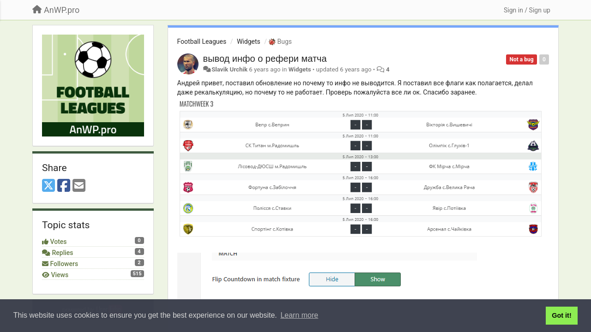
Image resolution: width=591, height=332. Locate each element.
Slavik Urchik (229, 69)
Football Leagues (202, 41)
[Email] (78, 186)
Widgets (248, 41)
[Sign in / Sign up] (527, 10)
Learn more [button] (299, 315)
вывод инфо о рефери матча (265, 58)
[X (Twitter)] (48, 186)
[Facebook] (63, 186)
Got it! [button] (561, 315)
